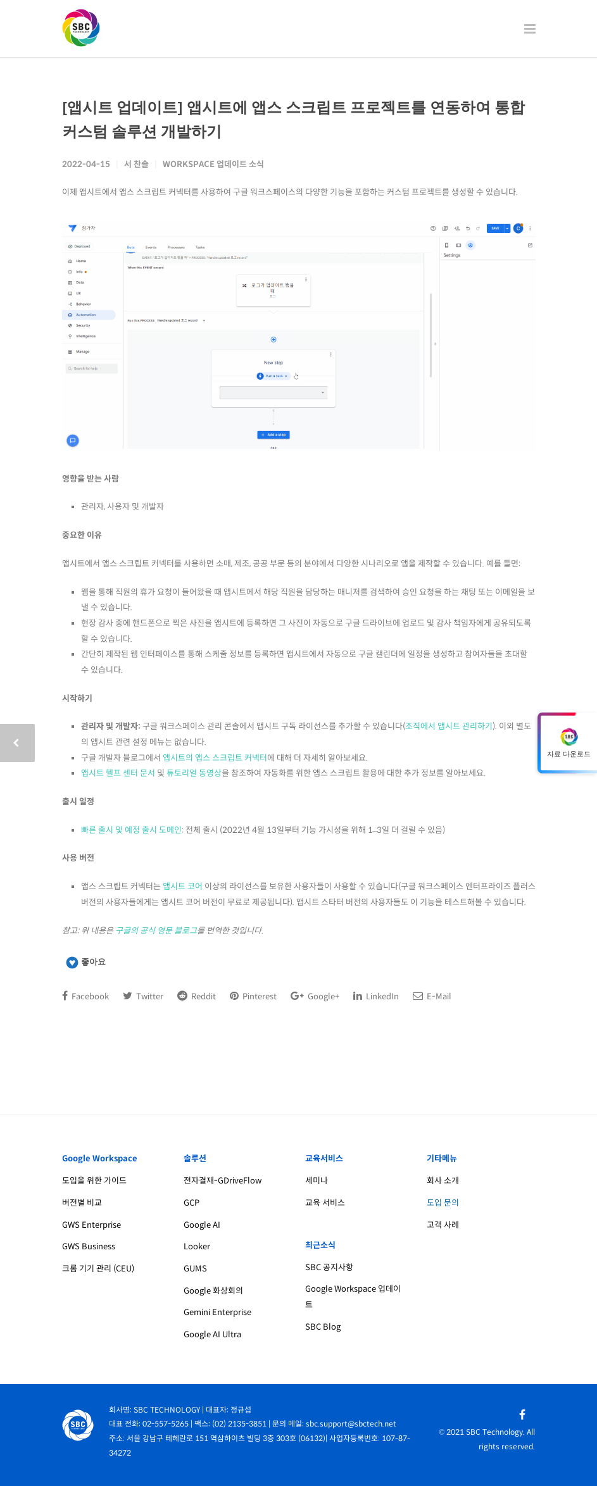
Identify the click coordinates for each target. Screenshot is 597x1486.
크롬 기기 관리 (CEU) (98, 1268)
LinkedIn (376, 996)
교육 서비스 (325, 1202)
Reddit (196, 996)
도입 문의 (443, 1202)
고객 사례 (443, 1225)
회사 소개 (443, 1180)
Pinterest (253, 996)
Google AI (202, 1225)
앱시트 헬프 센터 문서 (118, 773)
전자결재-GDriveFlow (222, 1180)
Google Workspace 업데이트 (353, 1296)
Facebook (85, 996)
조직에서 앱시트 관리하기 (449, 726)
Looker (197, 1246)
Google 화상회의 (213, 1290)
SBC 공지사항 (329, 1267)
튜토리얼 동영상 (194, 773)
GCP (191, 1202)
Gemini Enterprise (217, 1312)
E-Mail (432, 996)
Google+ (315, 996)
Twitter (143, 996)
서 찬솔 (136, 164)
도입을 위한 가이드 (94, 1180)
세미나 (316, 1180)
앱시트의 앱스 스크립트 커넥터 (215, 757)
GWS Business (88, 1246)
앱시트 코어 (183, 886)
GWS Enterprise (91, 1225)
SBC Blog (323, 1326)
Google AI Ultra (212, 1334)
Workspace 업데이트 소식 (213, 164)
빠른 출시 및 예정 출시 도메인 (131, 830)
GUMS (195, 1268)
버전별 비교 (82, 1202)
